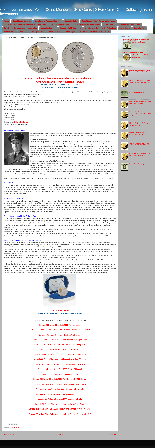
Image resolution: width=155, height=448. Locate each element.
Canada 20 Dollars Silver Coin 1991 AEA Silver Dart (60, 335)
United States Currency (22, 21)
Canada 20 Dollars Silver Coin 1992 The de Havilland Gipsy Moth (60, 340)
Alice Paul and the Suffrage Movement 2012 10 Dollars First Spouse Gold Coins (139, 123)
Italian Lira (24, 32)
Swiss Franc (108, 24)
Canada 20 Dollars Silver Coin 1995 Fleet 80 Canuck (60, 374)
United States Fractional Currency (48, 21)
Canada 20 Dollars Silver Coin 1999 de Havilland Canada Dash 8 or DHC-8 (60, 414)
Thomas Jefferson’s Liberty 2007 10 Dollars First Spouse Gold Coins (140, 144)
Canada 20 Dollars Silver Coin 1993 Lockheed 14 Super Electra (60, 354)
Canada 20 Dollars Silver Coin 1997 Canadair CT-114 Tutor (59, 389)
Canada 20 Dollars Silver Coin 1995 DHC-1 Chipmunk (60, 369)
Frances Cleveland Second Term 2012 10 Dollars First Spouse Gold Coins (140, 113)
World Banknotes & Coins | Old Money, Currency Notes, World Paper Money (136, 40)
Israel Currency (55, 32)
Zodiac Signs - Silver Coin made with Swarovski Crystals (87, 32)
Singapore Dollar (38, 32)
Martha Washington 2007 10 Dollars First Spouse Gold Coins (139, 133)
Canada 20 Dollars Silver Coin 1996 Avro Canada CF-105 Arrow (60, 384)
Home (6, 21)
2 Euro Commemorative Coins (133, 52)
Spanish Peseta (10, 32)
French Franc (124, 28)
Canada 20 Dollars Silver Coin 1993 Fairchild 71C (59, 349)
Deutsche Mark (139, 28)
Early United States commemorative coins (20, 28)
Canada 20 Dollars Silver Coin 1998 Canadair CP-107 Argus (60, 404)
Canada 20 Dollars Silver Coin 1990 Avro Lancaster (60, 325)
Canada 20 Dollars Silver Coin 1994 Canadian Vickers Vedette (60, 359)
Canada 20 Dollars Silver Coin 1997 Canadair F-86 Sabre (60, 394)
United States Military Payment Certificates (98, 21)
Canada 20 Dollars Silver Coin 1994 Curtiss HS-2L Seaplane (60, 364)
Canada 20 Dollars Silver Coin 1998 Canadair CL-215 (60, 399)
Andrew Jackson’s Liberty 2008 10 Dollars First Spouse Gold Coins (140, 71)
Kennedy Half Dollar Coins (70, 28)
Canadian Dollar (71, 21)
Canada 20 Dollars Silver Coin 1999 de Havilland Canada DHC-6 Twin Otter (60, 409)
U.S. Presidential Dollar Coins (128, 24)
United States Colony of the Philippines (100, 28)
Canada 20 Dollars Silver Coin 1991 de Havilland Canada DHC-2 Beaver (60, 330)
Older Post (111, 434)
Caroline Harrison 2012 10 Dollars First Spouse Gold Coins (139, 154)
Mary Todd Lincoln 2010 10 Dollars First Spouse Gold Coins (140, 102)
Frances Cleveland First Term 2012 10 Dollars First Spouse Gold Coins (140, 81)
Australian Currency (48, 28)
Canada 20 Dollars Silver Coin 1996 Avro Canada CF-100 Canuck (60, 379)
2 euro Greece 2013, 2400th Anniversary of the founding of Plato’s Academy (140, 56)
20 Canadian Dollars (21, 122)
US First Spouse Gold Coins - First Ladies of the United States (75, 24)
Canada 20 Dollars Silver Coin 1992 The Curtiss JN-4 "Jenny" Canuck (60, 344)
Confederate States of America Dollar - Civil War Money (25, 24)
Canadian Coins (14, 427)
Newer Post (9, 434)
